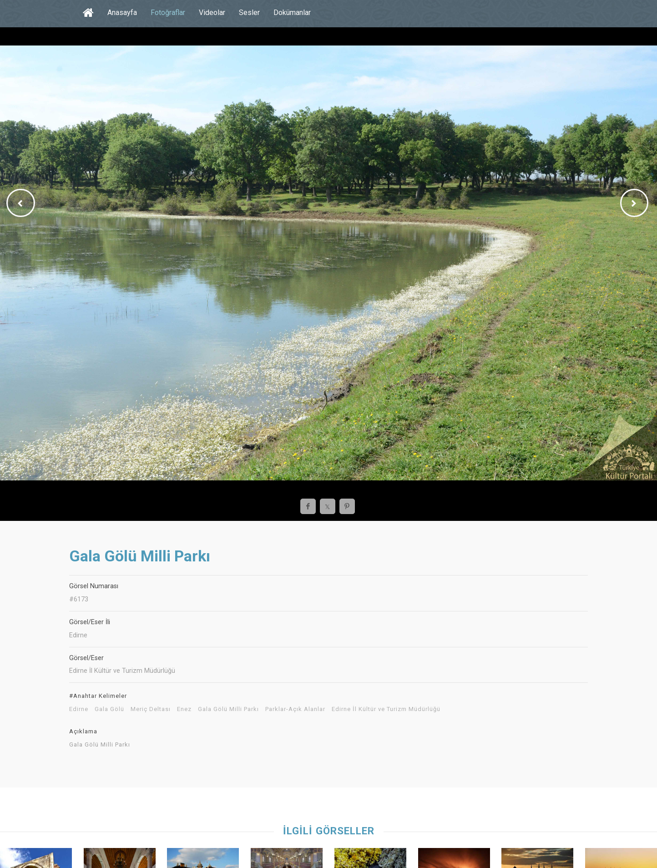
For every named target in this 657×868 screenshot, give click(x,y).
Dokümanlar (292, 12)
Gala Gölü (109, 709)
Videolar (212, 12)
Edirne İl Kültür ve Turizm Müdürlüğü (386, 709)
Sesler (249, 12)
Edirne (78, 709)
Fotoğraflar (168, 12)
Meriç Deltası (151, 709)
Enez (184, 709)
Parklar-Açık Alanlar (295, 709)
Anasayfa (122, 12)
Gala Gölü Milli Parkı (228, 709)
